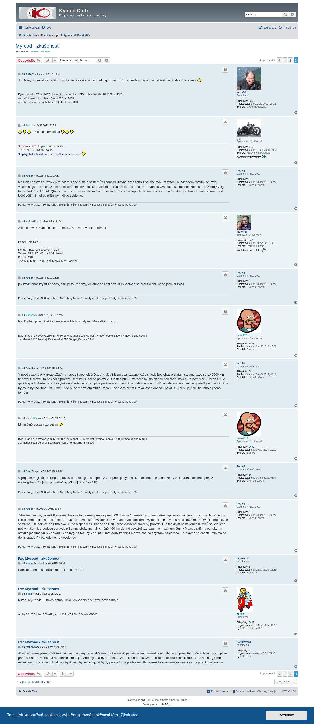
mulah (240, 614)
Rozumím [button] (286, 715)
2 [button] (290, 60)
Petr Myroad (244, 642)
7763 (251, 147)
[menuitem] (46, 28)
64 (250, 179)
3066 (251, 101)
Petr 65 (241, 170)
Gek (47, 51)
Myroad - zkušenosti (38, 46)
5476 (251, 240)
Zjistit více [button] (129, 715)
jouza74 (241, 92)
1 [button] (285, 60)
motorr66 (242, 231)
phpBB (144, 700)
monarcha (243, 558)
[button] (279, 60)
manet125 (37, 51)
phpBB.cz (166, 704)
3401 (251, 622)
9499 (251, 343)
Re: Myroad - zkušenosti (39, 558)
